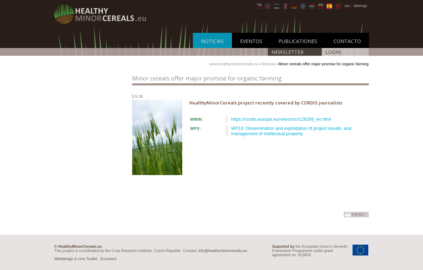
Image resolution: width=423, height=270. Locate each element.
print (358, 214)
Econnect (108, 259)
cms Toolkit (87, 259)
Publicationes (297, 41)
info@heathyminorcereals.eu (222, 250)
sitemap (360, 6)
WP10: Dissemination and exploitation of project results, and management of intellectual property (291, 131)
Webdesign (63, 259)
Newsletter (287, 52)
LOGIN (333, 52)
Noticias (212, 41)
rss (347, 6)
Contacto (347, 41)
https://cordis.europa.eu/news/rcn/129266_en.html (281, 119)
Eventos (251, 41)
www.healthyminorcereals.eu (233, 64)
